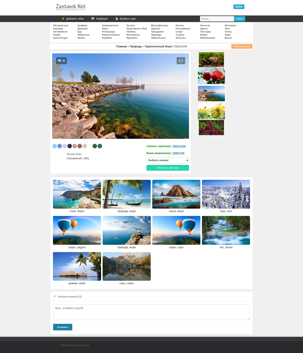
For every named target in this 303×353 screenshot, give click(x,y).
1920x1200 (179, 146)
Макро (203, 34)
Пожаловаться (242, 46)
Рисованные (183, 28)
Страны (180, 34)
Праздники (157, 31)
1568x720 (178, 153)
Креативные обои (137, 28)
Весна (228, 38)
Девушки (82, 28)
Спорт (179, 31)
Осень (228, 31)
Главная (121, 46)
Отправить (62, 327)
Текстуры (205, 31)
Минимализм (207, 38)
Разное (180, 25)
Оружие (155, 28)
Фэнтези (205, 25)
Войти (239, 6)
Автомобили (60, 31)
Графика (82, 25)
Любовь (131, 31)
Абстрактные (60, 25)
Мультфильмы (159, 25)
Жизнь (81, 38)
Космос (131, 25)
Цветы (204, 28)
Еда (79, 31)
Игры (105, 28)
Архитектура (60, 38)
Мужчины (132, 38)
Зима (228, 34)
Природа (156, 34)
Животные (83, 34)
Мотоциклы (133, 34)
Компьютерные (111, 34)
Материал (230, 25)
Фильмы (181, 38)
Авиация (58, 28)
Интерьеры (108, 31)
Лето (227, 28)
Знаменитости (110, 25)
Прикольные (158, 38)
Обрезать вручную (168, 167)
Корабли (107, 38)
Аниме (56, 34)
